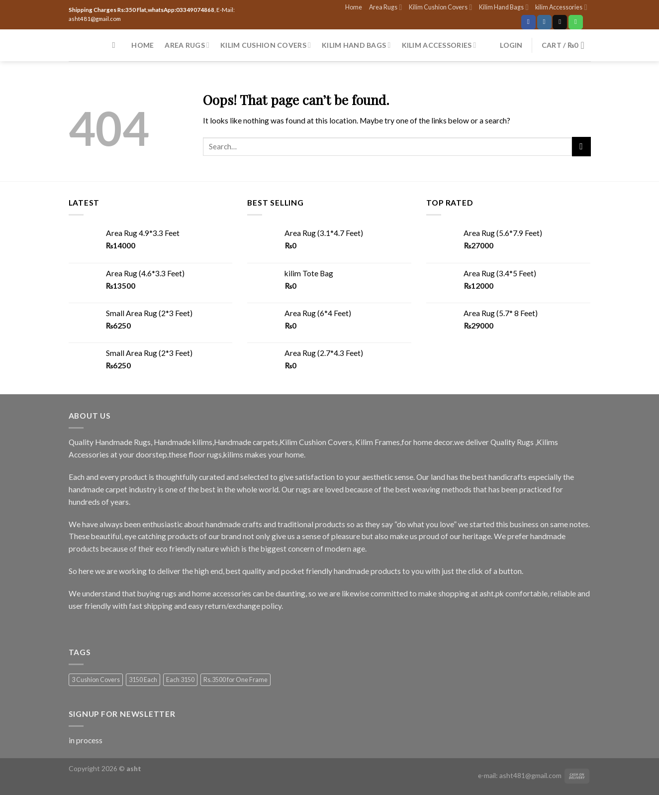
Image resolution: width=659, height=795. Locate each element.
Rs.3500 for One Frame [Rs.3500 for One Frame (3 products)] (235, 679)
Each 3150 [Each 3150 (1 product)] (180, 679)
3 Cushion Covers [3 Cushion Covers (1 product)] (96, 679)
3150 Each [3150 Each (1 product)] (143, 679)
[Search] (116, 45)
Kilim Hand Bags (503, 7)
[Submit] (581, 146)
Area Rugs (385, 7)
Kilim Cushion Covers (440, 7)
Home (353, 7)
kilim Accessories (561, 7)
